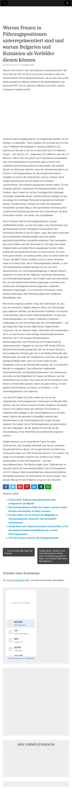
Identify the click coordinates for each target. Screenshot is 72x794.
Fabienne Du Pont (11, 65)
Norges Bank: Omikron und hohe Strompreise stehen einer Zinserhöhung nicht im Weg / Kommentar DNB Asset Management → (53, 556)
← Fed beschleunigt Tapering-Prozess (18, 552)
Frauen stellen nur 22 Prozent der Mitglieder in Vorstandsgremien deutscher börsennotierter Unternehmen (33, 519)
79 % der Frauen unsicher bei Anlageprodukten (33, 538)
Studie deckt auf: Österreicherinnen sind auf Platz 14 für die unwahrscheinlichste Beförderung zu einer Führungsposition (38, 530)
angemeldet (19, 580)
